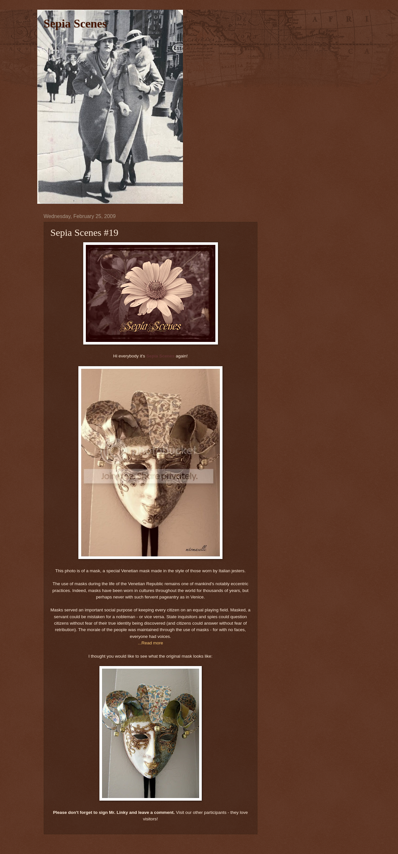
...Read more (150, 642)
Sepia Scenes (75, 23)
